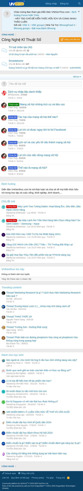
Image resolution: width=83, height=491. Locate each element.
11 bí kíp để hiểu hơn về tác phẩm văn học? (28, 380)
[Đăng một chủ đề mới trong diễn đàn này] (45, 84)
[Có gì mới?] (73, 3)
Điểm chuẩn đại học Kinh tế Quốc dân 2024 (28, 422)
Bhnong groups (22, 28)
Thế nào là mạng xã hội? (32, 167)
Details (5, 488)
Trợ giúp (50, 478)
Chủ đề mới (8, 201)
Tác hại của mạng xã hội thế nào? (38, 117)
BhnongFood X (67, 25)
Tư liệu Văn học (13, 386)
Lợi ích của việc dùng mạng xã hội (38, 155)
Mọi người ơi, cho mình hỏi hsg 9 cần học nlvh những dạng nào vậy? (41, 360)
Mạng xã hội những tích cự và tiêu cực (42, 104)
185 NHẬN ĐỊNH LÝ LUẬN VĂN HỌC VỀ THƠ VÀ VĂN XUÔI (38, 412)
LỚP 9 (9, 366)
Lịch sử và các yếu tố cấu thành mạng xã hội (44, 142)
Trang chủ (60, 478)
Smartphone (16, 60)
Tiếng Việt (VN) (26, 473)
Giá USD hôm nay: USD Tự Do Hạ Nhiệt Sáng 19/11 (33, 234)
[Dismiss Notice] (78, 12)
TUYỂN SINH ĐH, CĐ (16, 397)
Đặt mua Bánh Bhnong (43, 28)
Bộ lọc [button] (76, 77)
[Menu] (4, 3)
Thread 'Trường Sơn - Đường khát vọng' (26, 327)
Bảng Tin (10, 216)
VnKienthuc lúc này (13, 269)
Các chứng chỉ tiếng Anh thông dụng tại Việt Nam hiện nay (36, 453)
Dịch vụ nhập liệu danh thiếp (24, 91)
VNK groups (37, 25)
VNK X (25, 25)
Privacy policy (38, 478)
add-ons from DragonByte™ (34, 486)
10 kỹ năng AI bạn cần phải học (23, 54)
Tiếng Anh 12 (12, 459)
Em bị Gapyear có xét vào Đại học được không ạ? (32, 401)
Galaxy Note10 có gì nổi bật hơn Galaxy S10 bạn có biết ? (35, 68)
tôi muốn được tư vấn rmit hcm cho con (26, 391)
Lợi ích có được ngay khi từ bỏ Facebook (42, 129)
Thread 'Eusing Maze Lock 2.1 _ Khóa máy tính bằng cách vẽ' (38, 306)
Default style (9, 473)
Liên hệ (5, 478)
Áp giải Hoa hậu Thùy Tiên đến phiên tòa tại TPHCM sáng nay (38, 254)
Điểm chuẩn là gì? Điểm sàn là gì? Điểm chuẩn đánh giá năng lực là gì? (43, 443)
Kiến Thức (34, 15)
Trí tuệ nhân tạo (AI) (20, 47)
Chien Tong (13, 107)
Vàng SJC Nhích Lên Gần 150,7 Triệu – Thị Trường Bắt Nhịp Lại (39, 244)
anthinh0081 (75, 68)
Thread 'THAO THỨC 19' (19, 316)
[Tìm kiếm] (79, 3)
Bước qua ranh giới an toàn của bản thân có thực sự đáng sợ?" (38, 370)
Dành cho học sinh (13, 355)
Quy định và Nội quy (20, 478)
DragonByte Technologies (65, 486)
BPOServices (13, 95)
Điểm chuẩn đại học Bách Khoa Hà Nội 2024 (29, 432)
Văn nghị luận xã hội (15, 376)
